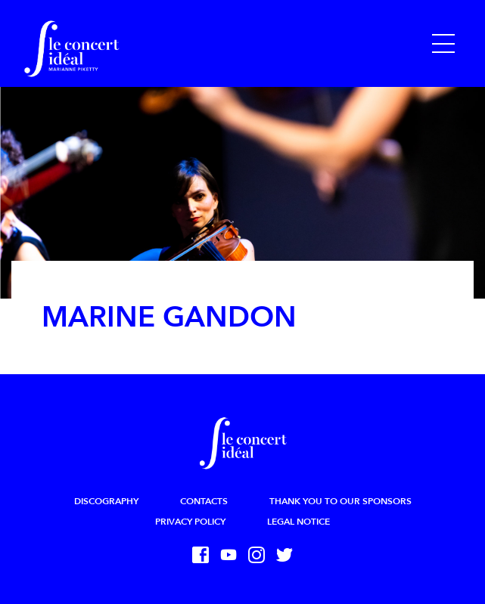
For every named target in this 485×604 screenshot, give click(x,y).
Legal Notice (298, 522)
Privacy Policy (190, 522)
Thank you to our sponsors (340, 501)
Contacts (204, 501)
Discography (106, 501)
